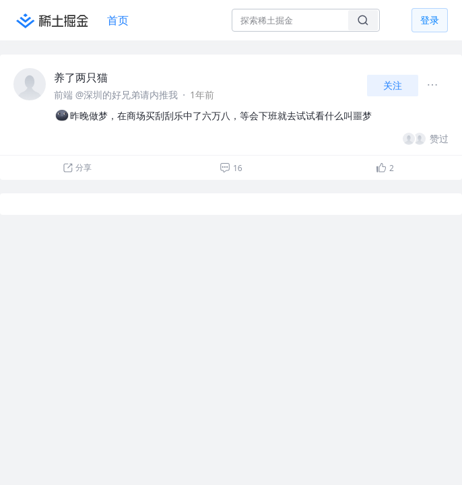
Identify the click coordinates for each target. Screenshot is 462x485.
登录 (429, 19)
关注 (392, 85)
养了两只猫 (81, 77)
